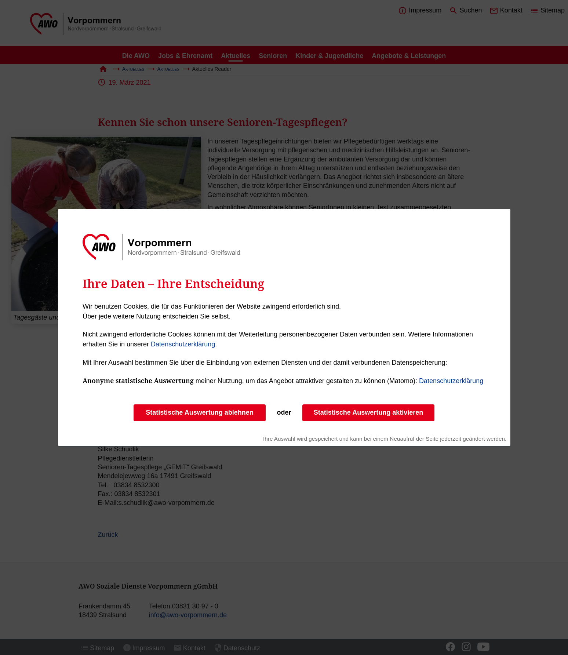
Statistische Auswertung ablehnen (199, 412)
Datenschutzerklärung (183, 344)
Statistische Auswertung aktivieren (368, 412)
